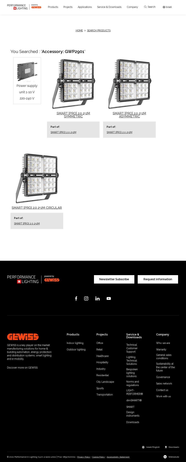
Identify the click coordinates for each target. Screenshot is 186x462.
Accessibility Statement (118, 457)
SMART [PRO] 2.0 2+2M (63, 132)
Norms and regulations (132, 383)
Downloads (132, 422)
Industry (101, 368)
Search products (98, 30)
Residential (102, 375)
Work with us (163, 396)
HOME (79, 30)
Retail (99, 349)
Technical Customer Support (132, 348)
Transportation (104, 394)
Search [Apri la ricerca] (149, 6)
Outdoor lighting (76, 349)
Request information (157, 279)
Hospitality (102, 362)
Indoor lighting (75, 343)
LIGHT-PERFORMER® (134, 392)
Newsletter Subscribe (114, 279)
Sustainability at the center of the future (165, 367)
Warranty (161, 349)
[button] (53, 7)
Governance (163, 377)
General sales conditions (164, 357)
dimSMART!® (134, 400)
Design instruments (132, 414)
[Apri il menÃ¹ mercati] (167, 7)
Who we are (163, 343)
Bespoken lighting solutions (132, 373)
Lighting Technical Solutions (131, 360)
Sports (100, 388)
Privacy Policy (83, 457)
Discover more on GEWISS (22, 367)
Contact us (162, 390)
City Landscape (105, 381)
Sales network (164, 383)
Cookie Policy (98, 457)
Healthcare (102, 356)
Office (99, 343)
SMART (130, 407)
